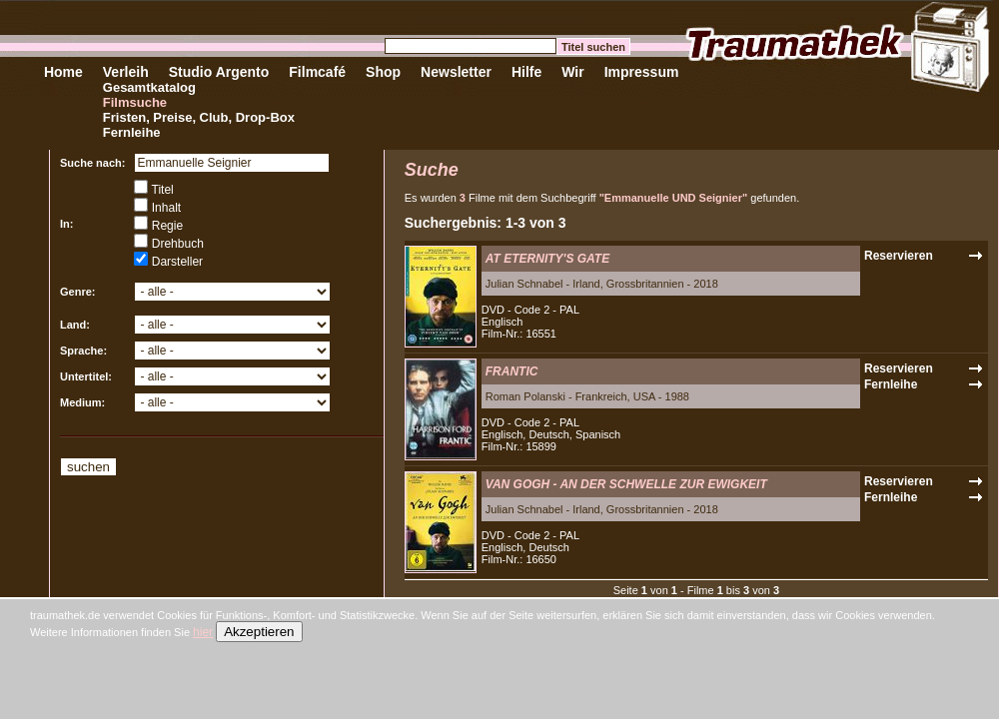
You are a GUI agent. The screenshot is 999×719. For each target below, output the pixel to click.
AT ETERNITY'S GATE (547, 259)
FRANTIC (512, 371)
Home (63, 72)
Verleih (126, 72)
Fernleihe (132, 132)
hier (203, 632)
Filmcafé (317, 72)
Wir (572, 72)
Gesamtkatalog (149, 87)
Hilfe (526, 72)
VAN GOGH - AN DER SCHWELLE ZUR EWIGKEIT (626, 484)
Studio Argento (219, 72)
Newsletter (456, 72)
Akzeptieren (259, 631)
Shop (383, 72)
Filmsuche (135, 102)
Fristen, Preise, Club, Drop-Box (199, 117)
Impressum (641, 72)
